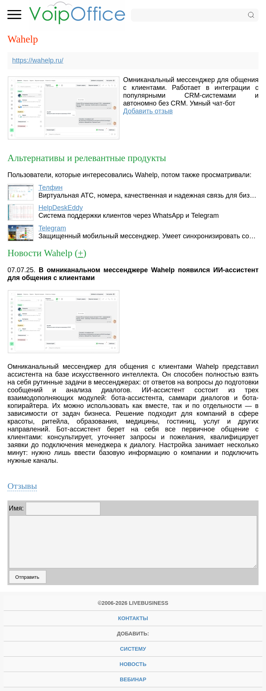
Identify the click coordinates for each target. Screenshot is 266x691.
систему (133, 649)
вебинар (133, 679)
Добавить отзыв (148, 111)
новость (133, 664)
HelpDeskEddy (60, 207)
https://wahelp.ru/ (37, 60)
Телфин (50, 187)
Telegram (52, 228)
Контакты (133, 618)
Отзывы (22, 486)
